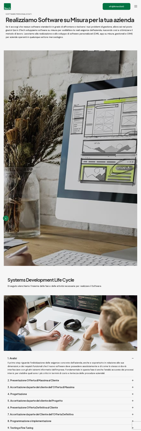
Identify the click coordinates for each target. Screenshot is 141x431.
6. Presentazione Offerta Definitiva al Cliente (33, 411)
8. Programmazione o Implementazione (29, 425)
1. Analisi (12, 362)
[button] (70, 362)
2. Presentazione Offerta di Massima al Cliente (33, 384)
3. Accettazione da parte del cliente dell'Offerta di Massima (41, 391)
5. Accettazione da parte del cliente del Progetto (35, 405)
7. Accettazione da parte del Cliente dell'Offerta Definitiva (40, 418)
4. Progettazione (17, 398)
